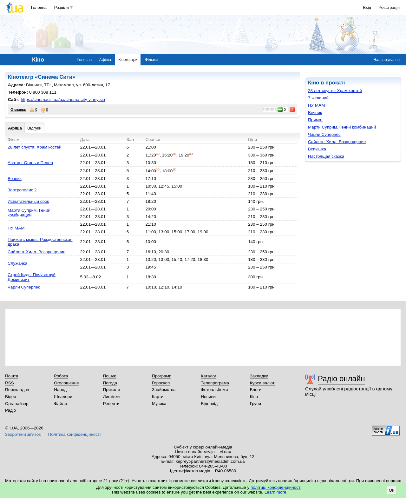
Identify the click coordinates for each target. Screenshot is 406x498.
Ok (391, 490)
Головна (39, 7)
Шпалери (63, 396)
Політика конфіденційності (74, 434)
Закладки (259, 376)
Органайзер (16, 403)
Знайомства (164, 389)
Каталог (208, 376)
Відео (10, 396)
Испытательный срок (28, 201)
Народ (60, 389)
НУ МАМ (316, 105)
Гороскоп (161, 383)
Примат (315, 119)
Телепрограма (215, 383)
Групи (255, 403)
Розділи (61, 7)
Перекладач (17, 389)
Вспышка (317, 149)
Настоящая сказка (326, 156)
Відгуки (34, 128)
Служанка (17, 263)
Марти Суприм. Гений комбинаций (342, 127)
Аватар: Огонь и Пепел (30, 162)
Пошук (109, 376)
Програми (161, 376)
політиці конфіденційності (276, 487)
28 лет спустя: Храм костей (335, 90)
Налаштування (386, 59)
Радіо (10, 410)
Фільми (151, 59)
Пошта (11, 376)
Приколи (111, 389)
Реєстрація (389, 7)
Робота (61, 376)
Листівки (111, 396)
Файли (60, 403)
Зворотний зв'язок (23, 434)
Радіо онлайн (341, 378)
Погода (110, 383)
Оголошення (66, 383)
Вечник (315, 112)
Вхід (367, 7)
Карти (157, 396)
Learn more (275, 492)
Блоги (256, 389)
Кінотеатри (127, 59)
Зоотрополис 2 (22, 190)
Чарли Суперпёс (324, 134)
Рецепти (111, 403)
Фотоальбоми (214, 389)
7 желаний (318, 98)
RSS (9, 383)
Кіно (313, 83)
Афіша (105, 59)
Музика (159, 403)
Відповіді (210, 403)
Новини (208, 396)
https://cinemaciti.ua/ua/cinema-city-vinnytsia (63, 99)
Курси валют (262, 383)
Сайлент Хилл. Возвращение (337, 141)
